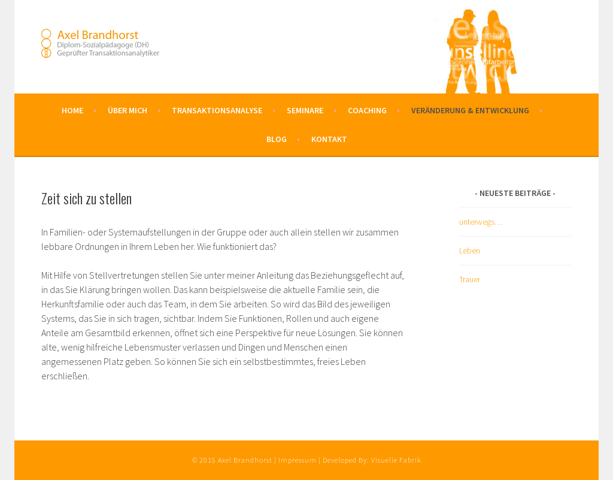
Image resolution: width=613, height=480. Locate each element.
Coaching (367, 110)
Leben (469, 250)
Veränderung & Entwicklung (470, 110)
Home (72, 110)
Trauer (469, 279)
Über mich (127, 110)
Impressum (297, 459)
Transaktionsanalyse (217, 110)
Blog (276, 139)
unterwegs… (480, 221)
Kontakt (329, 139)
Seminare (305, 110)
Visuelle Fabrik (396, 459)
